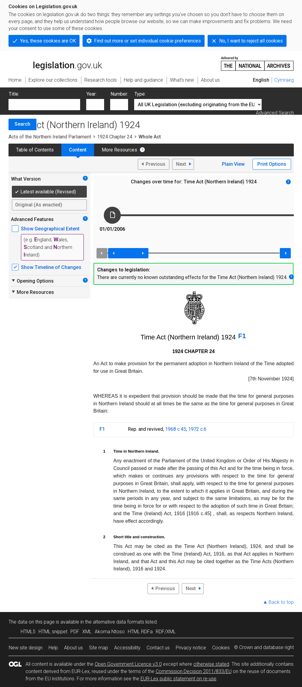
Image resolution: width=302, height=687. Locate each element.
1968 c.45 (175, 429)
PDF (74, 631)
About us (73, 648)
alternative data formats (118, 622)
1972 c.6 (197, 429)
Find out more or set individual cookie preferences (147, 41)
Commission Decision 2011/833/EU (194, 671)
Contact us (158, 648)
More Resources (119, 150)
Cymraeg (284, 80)
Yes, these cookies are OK (48, 41)
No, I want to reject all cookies (251, 41)
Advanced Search (275, 113)
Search (22, 124)
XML (87, 631)
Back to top (281, 602)
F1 (242, 336)
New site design (25, 648)
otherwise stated (211, 664)
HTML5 (28, 631)
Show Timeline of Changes (51, 267)
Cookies (221, 648)
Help (53, 648)
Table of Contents (35, 150)
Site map (98, 648)
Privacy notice (191, 648)
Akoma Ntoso (110, 631)
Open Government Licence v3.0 (128, 664)
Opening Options (32, 281)
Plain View (233, 164)
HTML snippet (53, 631)
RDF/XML (166, 631)
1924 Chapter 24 (114, 137)
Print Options (271, 164)
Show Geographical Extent (50, 229)
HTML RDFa (140, 631)
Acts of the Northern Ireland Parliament (49, 137)
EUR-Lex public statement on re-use (178, 679)
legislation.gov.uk (55, 63)
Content (78, 150)
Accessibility (127, 648)
